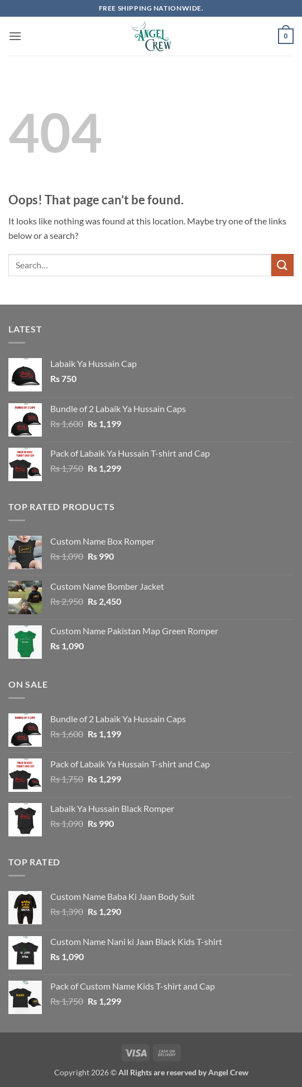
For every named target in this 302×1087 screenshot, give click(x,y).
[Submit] (282, 265)
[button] (15, 36)
